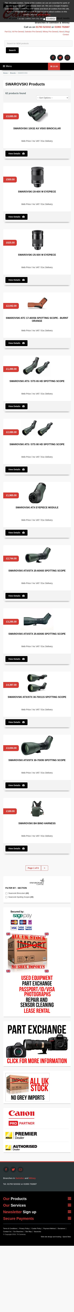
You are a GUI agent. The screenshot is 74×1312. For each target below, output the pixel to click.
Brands (13, 73)
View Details (16, 153)
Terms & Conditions (10, 1228)
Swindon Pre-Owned (33, 32)
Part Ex (7, 32)
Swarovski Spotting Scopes (22, 897)
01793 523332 (43, 27)
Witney (32, 1178)
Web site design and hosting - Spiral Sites (56, 1237)
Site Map (28, 1231)
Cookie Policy (36, 1228)
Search (12, 50)
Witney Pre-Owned (50, 32)
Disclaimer (61, 1228)
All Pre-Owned (17, 32)
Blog (67, 32)
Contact (66, 34)
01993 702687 (62, 27)
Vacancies (37, 1231)
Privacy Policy (24, 1228)
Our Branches (18, 1231)
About (61, 32)
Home (5, 73)
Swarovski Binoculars (19, 893)
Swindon (20, 1178)
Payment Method (49, 1228)
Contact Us (7, 1231)
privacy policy (44, 6)
